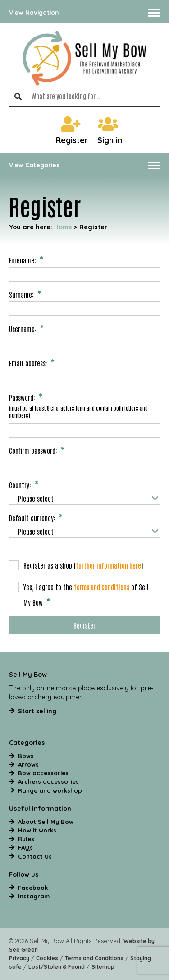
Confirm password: (33, 450)
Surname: (21, 294)
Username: (23, 328)
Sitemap (102, 966)
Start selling (37, 711)
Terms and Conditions (94, 958)
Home (63, 227)
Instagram (34, 896)
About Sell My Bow (45, 821)
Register (72, 130)
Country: (20, 484)
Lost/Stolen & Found (56, 966)
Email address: (28, 362)
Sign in (109, 130)
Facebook (33, 887)
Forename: (22, 259)
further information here (108, 565)
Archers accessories (48, 781)
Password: (22, 397)
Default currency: (32, 517)
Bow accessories (43, 773)
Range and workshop (50, 790)
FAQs (25, 847)
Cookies (47, 958)
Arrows (28, 764)
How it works (37, 830)
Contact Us (35, 856)
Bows (26, 755)
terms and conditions (101, 586)
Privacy (19, 958)
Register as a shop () (76, 565)
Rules (26, 838)
